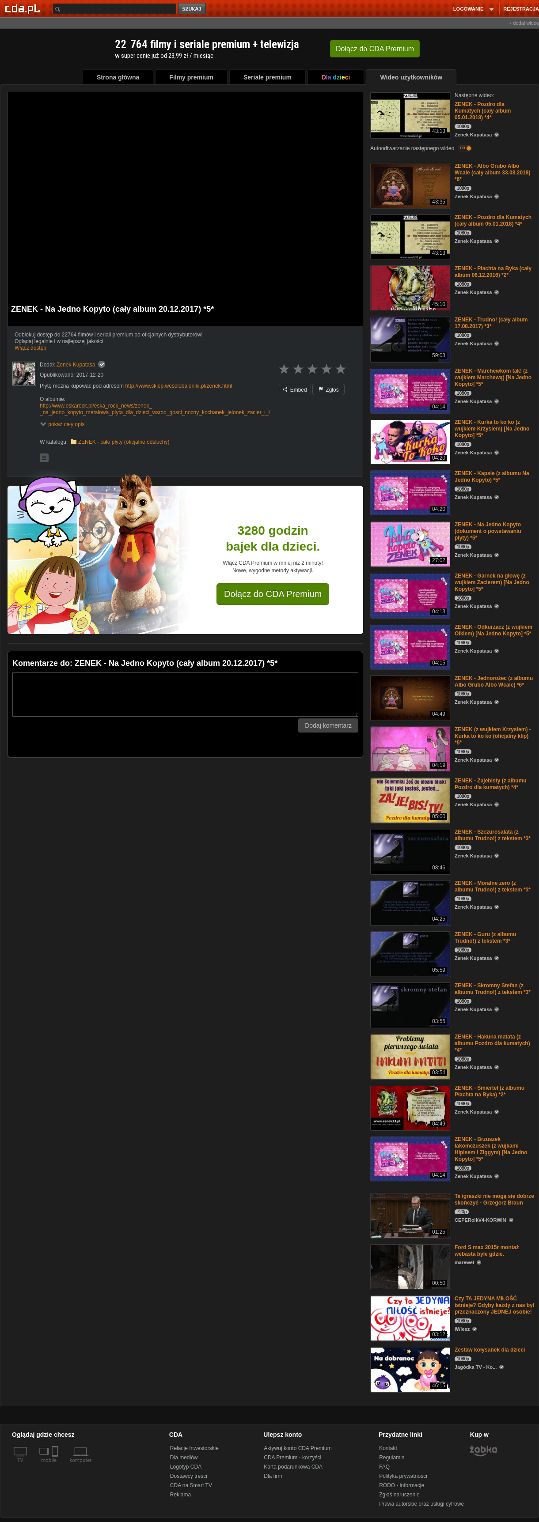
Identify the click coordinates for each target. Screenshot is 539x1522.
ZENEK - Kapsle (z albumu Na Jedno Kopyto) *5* (492, 476)
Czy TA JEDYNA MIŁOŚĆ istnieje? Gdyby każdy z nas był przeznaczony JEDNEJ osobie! (494, 1305)
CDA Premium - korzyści (292, 1457)
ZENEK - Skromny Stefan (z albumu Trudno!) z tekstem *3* (493, 988)
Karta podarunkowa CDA (293, 1467)
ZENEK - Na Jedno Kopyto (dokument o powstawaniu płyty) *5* (488, 531)
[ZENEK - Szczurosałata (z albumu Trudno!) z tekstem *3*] (409, 851)
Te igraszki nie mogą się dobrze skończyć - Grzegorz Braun (494, 1199)
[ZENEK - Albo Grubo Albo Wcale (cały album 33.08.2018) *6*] (409, 185)
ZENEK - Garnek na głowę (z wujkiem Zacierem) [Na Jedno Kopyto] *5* (492, 582)
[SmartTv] (56, 1465)
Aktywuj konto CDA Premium (297, 1448)
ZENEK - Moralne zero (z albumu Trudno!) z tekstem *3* (493, 886)
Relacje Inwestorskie (194, 1448)
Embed (295, 390)
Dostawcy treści (188, 1476)
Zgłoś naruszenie (399, 1495)
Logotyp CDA (185, 1467)
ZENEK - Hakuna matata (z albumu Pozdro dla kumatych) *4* (492, 1043)
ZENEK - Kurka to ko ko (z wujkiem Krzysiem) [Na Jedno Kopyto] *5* (492, 428)
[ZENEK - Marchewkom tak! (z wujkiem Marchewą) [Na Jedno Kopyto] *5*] (409, 390)
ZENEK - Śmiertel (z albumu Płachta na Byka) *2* (489, 1091)
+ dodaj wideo (524, 23)
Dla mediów (184, 1457)
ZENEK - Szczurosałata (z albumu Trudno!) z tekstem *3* (493, 835)
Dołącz (375, 49)
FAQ (384, 1467)
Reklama (180, 1495)
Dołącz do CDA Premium (273, 594)
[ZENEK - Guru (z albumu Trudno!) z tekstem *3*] (409, 953)
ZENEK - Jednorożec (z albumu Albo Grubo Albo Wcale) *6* (494, 681)
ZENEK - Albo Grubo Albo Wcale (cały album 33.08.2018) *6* (492, 172)
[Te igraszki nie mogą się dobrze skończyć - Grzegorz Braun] (409, 1215)
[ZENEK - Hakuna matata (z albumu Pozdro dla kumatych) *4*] (409, 1056)
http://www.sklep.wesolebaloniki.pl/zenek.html (178, 386)
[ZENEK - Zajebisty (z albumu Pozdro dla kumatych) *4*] (409, 800)
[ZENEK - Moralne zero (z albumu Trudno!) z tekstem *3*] (409, 902)
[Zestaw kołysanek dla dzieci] (409, 1369)
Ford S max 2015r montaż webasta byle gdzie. (487, 1250)
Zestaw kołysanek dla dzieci (490, 1350)
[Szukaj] (114, 8)
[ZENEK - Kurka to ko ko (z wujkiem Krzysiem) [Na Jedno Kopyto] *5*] (409, 441)
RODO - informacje (401, 1485)
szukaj (192, 9)
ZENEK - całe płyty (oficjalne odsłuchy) (124, 442)
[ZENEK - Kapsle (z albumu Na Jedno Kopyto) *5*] (409, 492)
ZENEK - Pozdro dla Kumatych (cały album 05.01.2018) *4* (483, 111)
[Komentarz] (185, 694)
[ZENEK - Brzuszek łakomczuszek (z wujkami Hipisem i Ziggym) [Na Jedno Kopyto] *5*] (409, 1158)
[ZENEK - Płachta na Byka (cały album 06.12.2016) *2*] (409, 287)
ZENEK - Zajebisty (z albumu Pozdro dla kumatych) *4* (491, 784)
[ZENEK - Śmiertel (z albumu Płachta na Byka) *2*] (409, 1107)
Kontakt (388, 1448)
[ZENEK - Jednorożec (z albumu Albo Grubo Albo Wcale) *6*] (409, 697)
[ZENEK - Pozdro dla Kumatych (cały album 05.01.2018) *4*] (409, 114)
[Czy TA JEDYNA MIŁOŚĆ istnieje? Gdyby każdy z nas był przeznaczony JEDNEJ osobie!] (409, 1317)
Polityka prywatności (403, 1476)
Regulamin (391, 1457)
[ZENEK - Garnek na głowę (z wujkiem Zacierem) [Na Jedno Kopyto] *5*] (409, 595)
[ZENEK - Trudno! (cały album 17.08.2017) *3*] (409, 339)
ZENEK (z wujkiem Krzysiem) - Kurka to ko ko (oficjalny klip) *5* (493, 736)
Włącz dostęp (30, 348)
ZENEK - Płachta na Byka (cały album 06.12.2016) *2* (493, 271)
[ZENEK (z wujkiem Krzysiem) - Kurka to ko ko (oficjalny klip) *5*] (409, 748)
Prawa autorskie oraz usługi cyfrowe (421, 1504)
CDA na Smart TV (191, 1485)
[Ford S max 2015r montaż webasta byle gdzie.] (409, 1266)
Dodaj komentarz (328, 725)
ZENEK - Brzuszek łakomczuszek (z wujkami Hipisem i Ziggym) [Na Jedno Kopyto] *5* (491, 1149)
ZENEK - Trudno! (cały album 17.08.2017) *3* (491, 323)
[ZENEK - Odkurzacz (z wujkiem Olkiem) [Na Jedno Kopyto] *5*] (409, 646)
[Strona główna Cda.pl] (24, 8)
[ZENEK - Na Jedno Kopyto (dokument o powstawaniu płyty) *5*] (409, 543)
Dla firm (273, 1476)
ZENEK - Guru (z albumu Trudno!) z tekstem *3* (485, 937)
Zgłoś (329, 390)
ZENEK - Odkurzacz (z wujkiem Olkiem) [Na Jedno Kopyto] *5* (493, 630)
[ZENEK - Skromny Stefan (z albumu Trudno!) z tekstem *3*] (409, 1004)
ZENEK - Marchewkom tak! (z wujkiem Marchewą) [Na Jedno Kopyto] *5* (493, 377)
